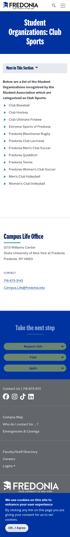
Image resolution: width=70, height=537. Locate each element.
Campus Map (13, 417)
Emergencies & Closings (21, 431)
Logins (8, 466)
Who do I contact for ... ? (20, 424)
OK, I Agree (16, 528)
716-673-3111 (32, 389)
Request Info (33, 350)
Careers (9, 459)
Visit (33, 360)
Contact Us (11, 389)
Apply (33, 371)
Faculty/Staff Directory (20, 452)
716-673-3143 (13, 280)
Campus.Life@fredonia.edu (24, 288)
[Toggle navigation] (63, 5)
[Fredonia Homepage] (20, 4)
